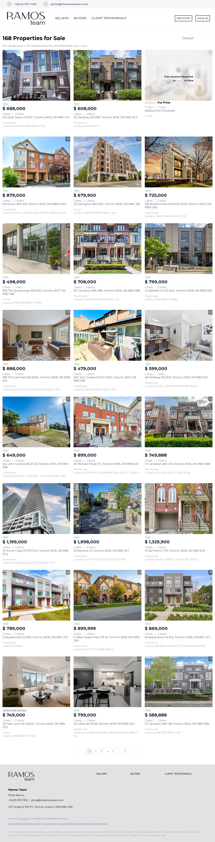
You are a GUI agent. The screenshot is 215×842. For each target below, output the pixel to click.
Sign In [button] (203, 18)
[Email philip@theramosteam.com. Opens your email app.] (65, 4)
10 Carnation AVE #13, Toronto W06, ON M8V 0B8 (177, 464)
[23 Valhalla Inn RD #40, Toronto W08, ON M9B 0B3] (178, 248)
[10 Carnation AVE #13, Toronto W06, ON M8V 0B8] (178, 422)
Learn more (80, 45)
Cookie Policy (50, 823)
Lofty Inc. (26, 818)
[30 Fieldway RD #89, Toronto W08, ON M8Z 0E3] (107, 75)
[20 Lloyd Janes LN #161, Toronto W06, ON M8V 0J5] (36, 75)
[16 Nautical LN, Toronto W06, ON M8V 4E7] (107, 508)
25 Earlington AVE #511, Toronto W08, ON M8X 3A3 (107, 204)
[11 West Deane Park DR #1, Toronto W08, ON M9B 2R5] (107, 595)
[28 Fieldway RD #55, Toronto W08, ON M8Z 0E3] (178, 335)
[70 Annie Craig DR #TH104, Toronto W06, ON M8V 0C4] (36, 508)
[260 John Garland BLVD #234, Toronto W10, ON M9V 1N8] (107, 335)
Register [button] (183, 18)
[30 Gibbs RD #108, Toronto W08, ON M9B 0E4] (107, 681)
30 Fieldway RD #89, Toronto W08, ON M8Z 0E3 (105, 117)
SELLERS (62, 18)
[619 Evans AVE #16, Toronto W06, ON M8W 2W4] (36, 162)
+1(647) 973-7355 (18, 800)
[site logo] (23, 784)
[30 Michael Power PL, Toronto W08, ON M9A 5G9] (107, 422)
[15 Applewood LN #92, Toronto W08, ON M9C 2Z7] (36, 595)
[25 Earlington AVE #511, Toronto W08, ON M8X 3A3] (107, 162)
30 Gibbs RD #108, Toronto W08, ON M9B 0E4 (104, 723)
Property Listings (88, 823)
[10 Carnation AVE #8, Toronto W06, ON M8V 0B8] (178, 681)
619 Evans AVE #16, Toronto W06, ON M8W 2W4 (34, 204)
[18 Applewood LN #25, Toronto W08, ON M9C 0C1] (178, 595)
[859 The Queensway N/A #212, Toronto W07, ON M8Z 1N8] (36, 248)
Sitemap (103, 823)
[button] (112, 773)
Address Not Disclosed (160, 110)
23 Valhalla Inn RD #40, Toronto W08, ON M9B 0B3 (178, 290)
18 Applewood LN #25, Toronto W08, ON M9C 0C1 (177, 637)
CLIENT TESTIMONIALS (109, 18)
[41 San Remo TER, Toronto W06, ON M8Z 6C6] (178, 508)
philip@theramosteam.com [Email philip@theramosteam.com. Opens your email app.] (47, 800)
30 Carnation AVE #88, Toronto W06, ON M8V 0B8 (107, 290)
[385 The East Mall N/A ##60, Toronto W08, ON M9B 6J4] (36, 335)
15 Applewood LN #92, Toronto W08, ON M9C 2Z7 (35, 637)
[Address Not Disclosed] (178, 75)
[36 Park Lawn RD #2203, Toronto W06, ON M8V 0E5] (36, 681)
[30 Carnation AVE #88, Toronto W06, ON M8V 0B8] (107, 248)
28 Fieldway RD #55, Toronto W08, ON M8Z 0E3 (176, 377)
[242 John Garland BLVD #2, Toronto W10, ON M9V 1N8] (36, 422)
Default (188, 38)
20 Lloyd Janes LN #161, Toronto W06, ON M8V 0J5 (36, 117)
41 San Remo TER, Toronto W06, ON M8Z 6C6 (175, 550)
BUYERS (80, 18)
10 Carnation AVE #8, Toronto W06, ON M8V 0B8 (177, 723)
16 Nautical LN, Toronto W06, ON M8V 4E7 (101, 550)
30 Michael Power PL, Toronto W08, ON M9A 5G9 (106, 464)
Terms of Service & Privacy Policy (24, 823)
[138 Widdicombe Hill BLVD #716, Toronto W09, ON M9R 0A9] (178, 162)
